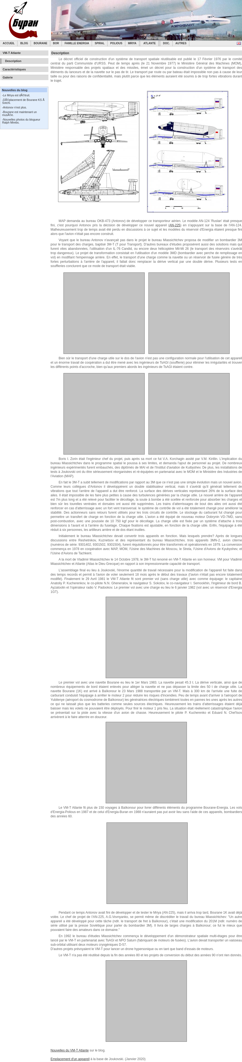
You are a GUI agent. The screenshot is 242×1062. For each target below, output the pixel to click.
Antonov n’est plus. (15, 107)
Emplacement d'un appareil (70, 1059)
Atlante (149, 43)
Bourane (40, 43)
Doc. (166, 43)
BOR (56, 43)
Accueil (9, 43)
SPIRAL (100, 43)
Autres (180, 43)
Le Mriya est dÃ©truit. (16, 95)
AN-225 (174, 225)
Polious (116, 43)
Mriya (132, 43)
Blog (24, 43)
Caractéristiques (14, 69)
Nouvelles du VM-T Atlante (70, 1050)
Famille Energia (77, 43)
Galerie (8, 77)
